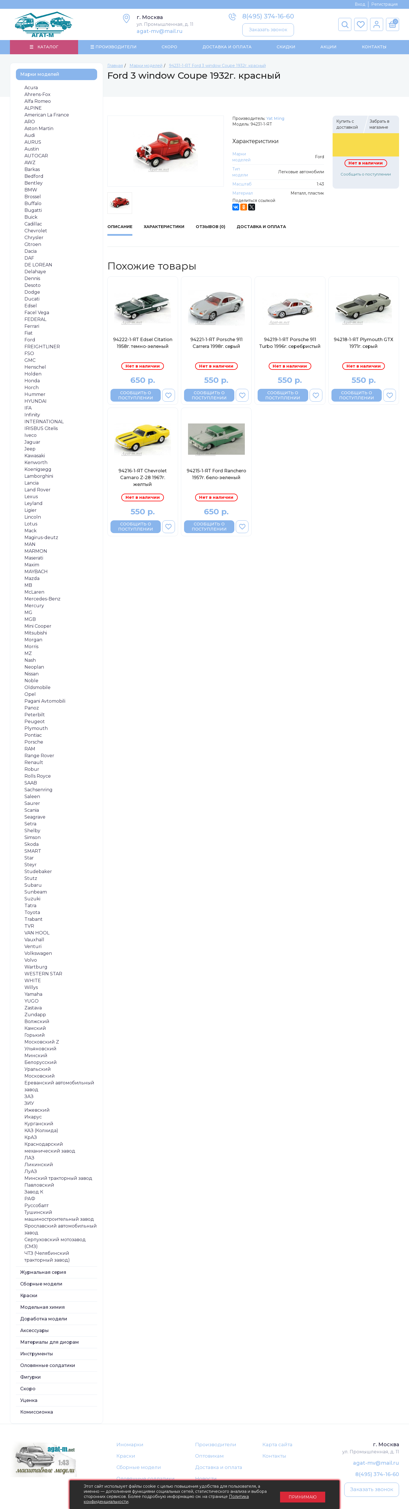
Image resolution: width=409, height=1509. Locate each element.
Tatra (30, 906)
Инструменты (36, 1354)
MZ (28, 653)
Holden (32, 374)
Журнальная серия (43, 1272)
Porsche (33, 742)
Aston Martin (38, 129)
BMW (30, 190)
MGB (30, 619)
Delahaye (35, 272)
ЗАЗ (29, 1096)
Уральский (37, 1069)
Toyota (32, 912)
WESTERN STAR (43, 974)
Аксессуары (34, 1330)
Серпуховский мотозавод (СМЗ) (55, 1243)
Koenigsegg (37, 469)
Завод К (33, 1192)
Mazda (31, 578)
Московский (39, 1076)
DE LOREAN (38, 265)
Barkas (32, 169)
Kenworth (35, 463)
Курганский (38, 1124)
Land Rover (37, 490)
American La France (46, 115)
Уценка (28, 1400)
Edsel (30, 306)
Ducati (31, 299)
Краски (28, 1296)
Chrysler (33, 238)
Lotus (30, 524)
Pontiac (33, 735)
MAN (30, 544)
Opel (30, 694)
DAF (29, 258)
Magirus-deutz (41, 537)
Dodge (32, 292)
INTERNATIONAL (44, 422)
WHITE (32, 981)
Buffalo (32, 203)
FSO (29, 353)
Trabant (33, 919)
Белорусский (40, 1062)
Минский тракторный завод (58, 1178)
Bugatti (33, 210)
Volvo (30, 960)
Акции (328, 47)
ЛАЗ (29, 1158)
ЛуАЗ (30, 1171)
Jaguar (32, 442)
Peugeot (34, 722)
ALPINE (33, 108)
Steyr (30, 865)
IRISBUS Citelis (41, 428)
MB (28, 585)
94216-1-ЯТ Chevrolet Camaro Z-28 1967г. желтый (142, 478)
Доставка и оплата (218, 1468)
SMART (32, 851)
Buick (30, 217)
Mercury (34, 606)
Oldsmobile (37, 687)
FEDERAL (35, 319)
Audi (29, 135)
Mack (30, 531)
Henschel (35, 367)
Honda (32, 381)
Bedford (33, 176)
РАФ (29, 1199)
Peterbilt (34, 715)
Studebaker (38, 871)
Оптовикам (209, 1456)
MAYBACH (36, 572)
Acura (31, 88)
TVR (29, 926)
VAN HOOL (36, 933)
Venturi (32, 946)
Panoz (31, 708)
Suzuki (32, 899)
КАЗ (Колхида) (41, 1131)
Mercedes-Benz (42, 599)
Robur (31, 769)
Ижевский (37, 1110)
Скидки (286, 47)
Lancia (31, 483)
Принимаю (303, 1494)
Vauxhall (34, 940)
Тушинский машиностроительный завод (59, 1216)
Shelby (32, 831)
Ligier (30, 510)
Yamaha (33, 994)
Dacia (30, 251)
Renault (33, 762)
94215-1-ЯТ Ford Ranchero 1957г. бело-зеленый (216, 475)
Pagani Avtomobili (44, 701)
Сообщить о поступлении (366, 174)
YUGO (31, 1001)
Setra (30, 824)
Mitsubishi (35, 633)
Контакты (374, 47)
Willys (31, 987)
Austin (31, 149)
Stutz (30, 878)
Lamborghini (38, 476)
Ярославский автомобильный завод (60, 1230)
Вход (360, 4)
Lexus (31, 497)
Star (29, 858)
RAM (29, 749)
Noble (31, 681)
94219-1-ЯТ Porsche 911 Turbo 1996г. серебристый (290, 343)
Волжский (36, 1021)
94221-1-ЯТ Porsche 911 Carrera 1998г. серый (216, 343)
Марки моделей (39, 74)
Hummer (34, 394)
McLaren (34, 592)
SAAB (30, 783)
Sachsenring (38, 790)
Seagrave (34, 817)
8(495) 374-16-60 (268, 16)
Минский (35, 1056)
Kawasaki (34, 456)
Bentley (33, 183)
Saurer (32, 803)
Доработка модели (43, 1319)
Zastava (33, 1008)
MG (28, 612)
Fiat (28, 333)
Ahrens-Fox (37, 94)
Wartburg (35, 967)
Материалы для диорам (49, 1342)
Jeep (30, 449)
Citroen (32, 244)
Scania (31, 810)
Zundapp (35, 1015)
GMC (30, 360)
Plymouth (36, 728)
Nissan (31, 674)
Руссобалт (36, 1206)
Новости (206, 1479)
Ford (29, 340)
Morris (31, 647)
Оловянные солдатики (47, 1365)
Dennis (32, 278)
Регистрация (384, 4)
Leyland (33, 503)
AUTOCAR (36, 156)
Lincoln (32, 517)
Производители (215, 1445)
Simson (32, 837)
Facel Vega (36, 313)
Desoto (32, 285)
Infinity (32, 415)
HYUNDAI (35, 401)
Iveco (30, 435)
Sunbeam (35, 892)
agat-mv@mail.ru (160, 31)
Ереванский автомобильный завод (59, 1086)
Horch (31, 388)
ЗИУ (29, 1103)
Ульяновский (40, 1049)
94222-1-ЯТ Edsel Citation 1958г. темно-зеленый (142, 343)
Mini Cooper (37, 626)
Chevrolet (35, 231)
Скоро (169, 47)
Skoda (31, 844)
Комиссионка (36, 1412)
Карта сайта (277, 1445)
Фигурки (30, 1377)
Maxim (31, 565)
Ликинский (38, 1165)
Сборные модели (41, 1284)
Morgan (33, 640)
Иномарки (129, 1445)
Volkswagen (38, 953)
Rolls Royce (37, 776)
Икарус (33, 1117)
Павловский (39, 1185)
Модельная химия (42, 1307)
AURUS (32, 142)
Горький (34, 1035)
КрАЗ (30, 1137)
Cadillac (33, 224)
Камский (35, 1028)
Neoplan (34, 667)
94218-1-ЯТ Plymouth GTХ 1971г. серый (363, 343)
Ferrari (31, 326)
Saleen (32, 797)
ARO (29, 122)
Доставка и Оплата (226, 47)
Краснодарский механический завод (49, 1148)
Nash (30, 660)
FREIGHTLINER (42, 347)
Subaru (33, 885)
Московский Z (41, 1042)
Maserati (33, 558)
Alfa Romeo (37, 101)
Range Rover (39, 756)
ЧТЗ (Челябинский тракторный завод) (47, 1257)
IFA (28, 408)
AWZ (30, 163)
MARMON (35, 551)
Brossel (32, 197)
